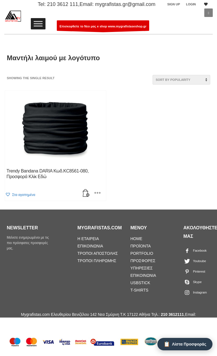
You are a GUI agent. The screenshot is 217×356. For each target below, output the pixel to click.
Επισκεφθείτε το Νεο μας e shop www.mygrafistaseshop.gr (103, 28)
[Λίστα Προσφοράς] (184, 344)
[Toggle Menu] (38, 23)
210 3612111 (172, 314)
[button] (20, 194)
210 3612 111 (62, 4)
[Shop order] (181, 80)
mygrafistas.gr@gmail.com (125, 4)
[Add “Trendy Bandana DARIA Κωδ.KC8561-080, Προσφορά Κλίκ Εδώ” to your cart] (86, 194)
